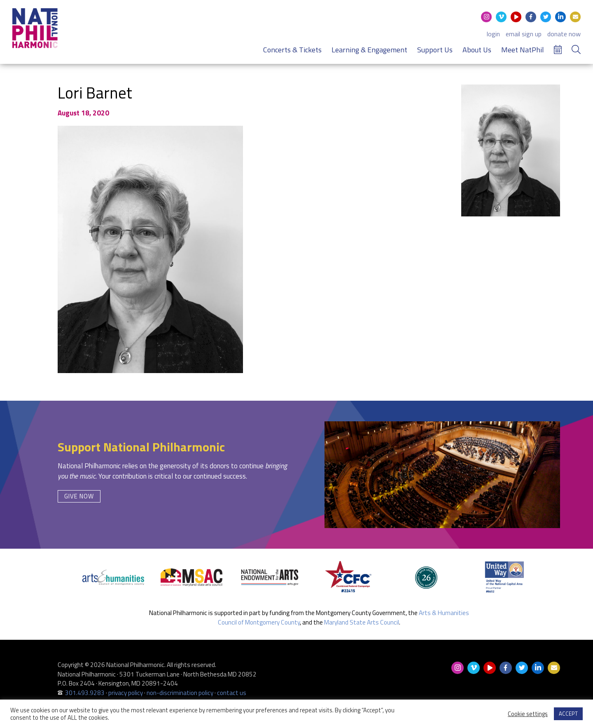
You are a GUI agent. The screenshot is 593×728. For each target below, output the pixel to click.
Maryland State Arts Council (361, 622)
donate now (564, 34)
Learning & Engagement (369, 49)
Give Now (79, 496)
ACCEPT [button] (568, 713)
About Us (476, 49)
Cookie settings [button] (528, 714)
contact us (231, 692)
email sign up (524, 34)
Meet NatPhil (522, 49)
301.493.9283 (85, 692)
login (493, 34)
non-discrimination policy (180, 692)
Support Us (435, 49)
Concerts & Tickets (292, 49)
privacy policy (125, 692)
